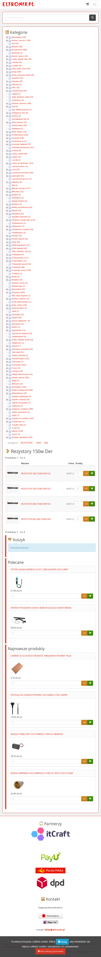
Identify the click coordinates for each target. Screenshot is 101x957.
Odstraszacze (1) (19, 223)
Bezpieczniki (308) (19, 50)
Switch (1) (16, 327)
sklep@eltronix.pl (54, 929)
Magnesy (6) (17, 182)
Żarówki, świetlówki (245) (22, 437)
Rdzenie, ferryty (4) (20, 283)
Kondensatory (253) (20, 135)
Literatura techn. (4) (20, 166)
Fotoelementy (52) (19, 91)
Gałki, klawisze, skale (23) (22, 97)
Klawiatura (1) (17, 129)
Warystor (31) (17, 384)
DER (46, 442)
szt (86, 473)
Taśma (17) (16, 346)
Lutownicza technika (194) (22, 173)
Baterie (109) (17, 47)
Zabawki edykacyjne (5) (21, 396)
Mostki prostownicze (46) (22, 207)
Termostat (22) (18, 352)
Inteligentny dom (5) (20, 113)
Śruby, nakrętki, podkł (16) (22, 340)
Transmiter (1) (17, 362)
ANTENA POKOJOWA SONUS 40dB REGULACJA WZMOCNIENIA (41, 607)
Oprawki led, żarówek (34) (22, 229)
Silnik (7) (15, 311)
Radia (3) (15, 277)
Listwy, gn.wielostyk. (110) (22, 163)
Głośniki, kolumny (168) (21, 103)
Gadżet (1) (16, 94)
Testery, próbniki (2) (20, 355)
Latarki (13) (16, 157)
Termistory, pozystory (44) (22, 349)
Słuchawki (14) (18, 314)
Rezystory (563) (18, 292)
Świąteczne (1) (18, 343)
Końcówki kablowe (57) (21, 144)
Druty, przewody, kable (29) (23, 75)
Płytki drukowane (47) (21, 245)
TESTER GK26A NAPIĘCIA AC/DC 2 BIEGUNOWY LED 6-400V (39, 569)
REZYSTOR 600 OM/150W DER (36, 519)
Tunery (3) (16, 368)
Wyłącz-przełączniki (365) (22, 390)
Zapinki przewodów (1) (21, 403)
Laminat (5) (16, 150)
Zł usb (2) (16, 428)
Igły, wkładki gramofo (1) (22, 110)
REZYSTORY (26, 442)
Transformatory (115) (20, 359)
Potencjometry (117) (20, 258)
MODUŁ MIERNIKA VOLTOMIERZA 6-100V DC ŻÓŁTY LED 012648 (42, 773)
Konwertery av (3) (19, 141)
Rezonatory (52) (18, 289)
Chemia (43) (17, 62)
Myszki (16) (16, 210)
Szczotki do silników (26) (22, 333)
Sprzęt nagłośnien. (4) (21, 321)
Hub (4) (15, 106)
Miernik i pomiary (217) (21, 188)
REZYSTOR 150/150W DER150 (35, 488)
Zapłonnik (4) (17, 406)
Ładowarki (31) (18, 176)
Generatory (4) (18, 100)
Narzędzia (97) (18, 214)
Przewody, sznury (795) (21, 270)
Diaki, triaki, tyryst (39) (21, 69)
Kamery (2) (16, 116)
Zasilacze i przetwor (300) (22, 409)
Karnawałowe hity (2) (20, 119)
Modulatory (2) (18, 198)
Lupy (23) (16, 169)
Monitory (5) (17, 204)
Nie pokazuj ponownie (50, 952)
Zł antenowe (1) (18, 422)
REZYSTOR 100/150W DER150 (35, 473)
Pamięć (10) (17, 236)
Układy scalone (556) (20, 377)
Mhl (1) (15, 185)
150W (38, 442)
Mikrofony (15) (18, 192)
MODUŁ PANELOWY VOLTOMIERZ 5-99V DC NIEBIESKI (37, 734)
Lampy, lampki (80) (19, 154)
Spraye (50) (16, 318)
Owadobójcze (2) (19, 233)
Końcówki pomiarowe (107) (23, 147)
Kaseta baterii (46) (19, 125)
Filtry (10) (16, 87)
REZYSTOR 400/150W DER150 (35, 503)
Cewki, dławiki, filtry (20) (22, 59)
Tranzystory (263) (19, 365)
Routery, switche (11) (20, 299)
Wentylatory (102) (19, 387)
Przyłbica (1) (17, 273)
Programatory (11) (19, 261)
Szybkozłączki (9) (19, 336)
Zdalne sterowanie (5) (21, 412)
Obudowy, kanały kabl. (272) (23, 220)
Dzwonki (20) (17, 81)
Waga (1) (15, 381)
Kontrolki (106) (18, 138)
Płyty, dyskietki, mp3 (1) (21, 251)
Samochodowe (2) (19, 308)
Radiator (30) (17, 280)
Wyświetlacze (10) (19, 393)
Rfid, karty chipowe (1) (21, 296)
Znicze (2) (16, 434)
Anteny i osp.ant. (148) (21, 40)
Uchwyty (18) (17, 371)
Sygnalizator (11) (19, 330)
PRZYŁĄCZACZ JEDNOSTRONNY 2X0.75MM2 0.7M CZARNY (39, 694)
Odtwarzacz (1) (18, 226)
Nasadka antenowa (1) (21, 217)
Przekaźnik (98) (18, 267)
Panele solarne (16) (20, 239)
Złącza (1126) (17, 431)
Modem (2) (16, 195)
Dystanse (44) (17, 78)
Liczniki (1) (16, 160)
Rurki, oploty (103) (19, 305)
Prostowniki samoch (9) (21, 264)
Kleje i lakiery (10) (19, 132)
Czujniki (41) (17, 66)
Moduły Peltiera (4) (19, 201)
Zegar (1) (15, 415)
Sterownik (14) (18, 324)
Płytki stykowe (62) (19, 248)
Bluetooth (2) (17, 53)
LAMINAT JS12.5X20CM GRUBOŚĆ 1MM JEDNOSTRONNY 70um (41, 655)
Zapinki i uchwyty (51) (21, 399)
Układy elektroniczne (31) (22, 374)
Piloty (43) (16, 242)
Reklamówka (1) (18, 286)
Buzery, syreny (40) (20, 56)
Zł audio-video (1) (19, 425)
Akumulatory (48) (19, 37)
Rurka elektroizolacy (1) (21, 302)
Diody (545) (16, 72)
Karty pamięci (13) (19, 122)
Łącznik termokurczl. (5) (21, 179)
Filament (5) (17, 84)
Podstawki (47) (18, 255)
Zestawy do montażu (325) (23, 418)
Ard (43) (15, 43)
